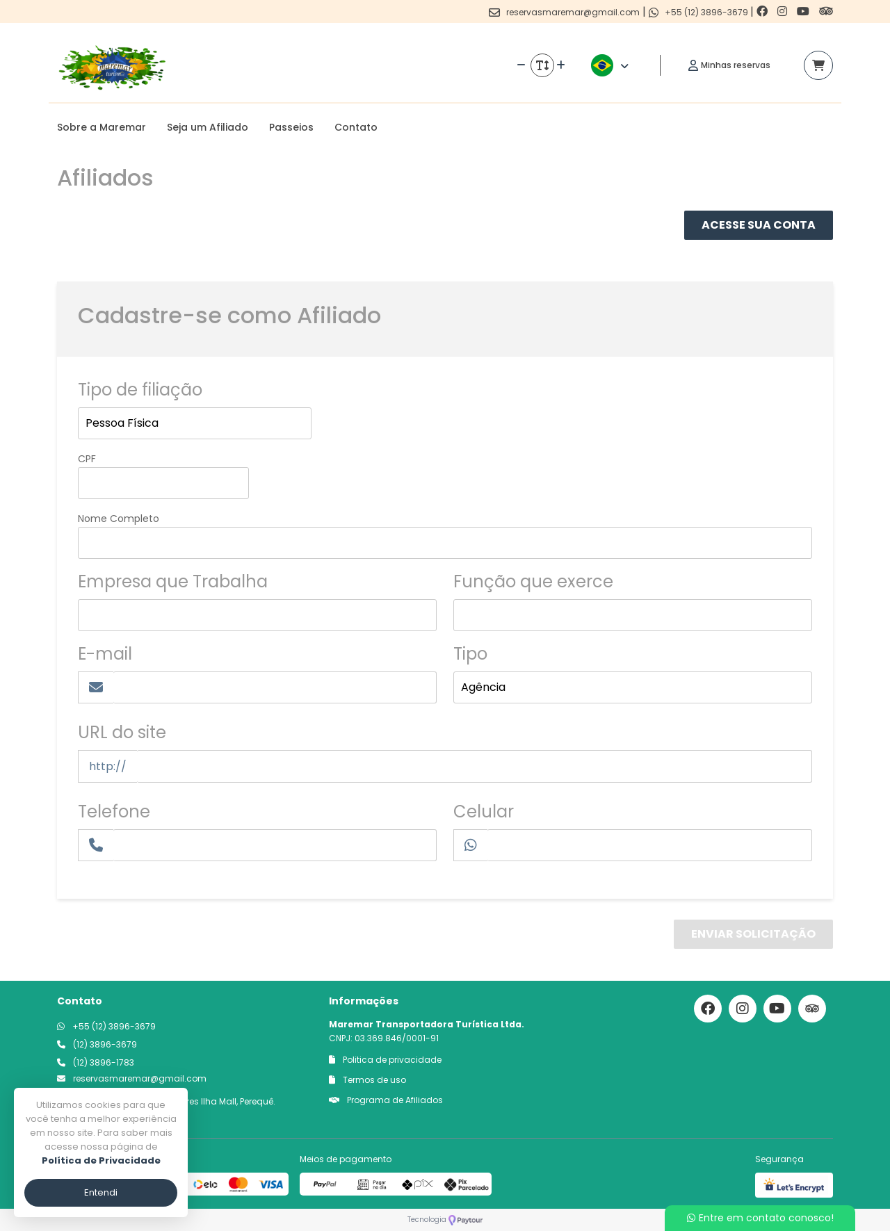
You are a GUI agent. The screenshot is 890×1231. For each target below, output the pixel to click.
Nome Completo (118, 518)
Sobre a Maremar (101, 127)
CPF (87, 459)
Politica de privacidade (385, 1060)
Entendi (101, 1192)
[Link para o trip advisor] (826, 11)
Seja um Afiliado (207, 127)
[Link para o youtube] (804, 11)
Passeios (291, 127)
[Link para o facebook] (763, 11)
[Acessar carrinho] (818, 65)
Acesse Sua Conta (759, 225)
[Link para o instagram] (783, 11)
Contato (356, 127)
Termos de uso (367, 1080)
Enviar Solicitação (753, 934)
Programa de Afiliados (386, 1100)
